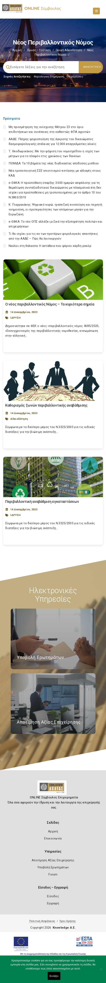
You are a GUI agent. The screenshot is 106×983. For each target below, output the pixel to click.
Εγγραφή (53, 903)
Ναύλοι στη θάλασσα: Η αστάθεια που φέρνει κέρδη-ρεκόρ (50, 246)
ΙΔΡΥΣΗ (15, 317)
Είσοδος (53, 896)
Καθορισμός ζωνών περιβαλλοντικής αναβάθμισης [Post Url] (46, 405)
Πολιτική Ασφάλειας (42, 921)
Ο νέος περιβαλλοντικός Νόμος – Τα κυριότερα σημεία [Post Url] (49, 304)
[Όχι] (101, 971)
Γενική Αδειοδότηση (69, 50)
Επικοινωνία (53, 838)
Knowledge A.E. (64, 927)
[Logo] (53, 789)
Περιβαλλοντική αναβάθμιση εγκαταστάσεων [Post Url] (42, 501)
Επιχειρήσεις (75, 76)
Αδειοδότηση (19, 418)
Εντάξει (54, 976)
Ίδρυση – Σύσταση (39, 50)
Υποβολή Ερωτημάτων (53, 867)
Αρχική (17, 50)
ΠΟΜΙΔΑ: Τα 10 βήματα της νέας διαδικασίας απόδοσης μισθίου (54, 163)
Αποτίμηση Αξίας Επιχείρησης (53, 860)
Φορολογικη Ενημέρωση (49, 76)
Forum (53, 874)
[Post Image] (53, 279)
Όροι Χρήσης (68, 921)
